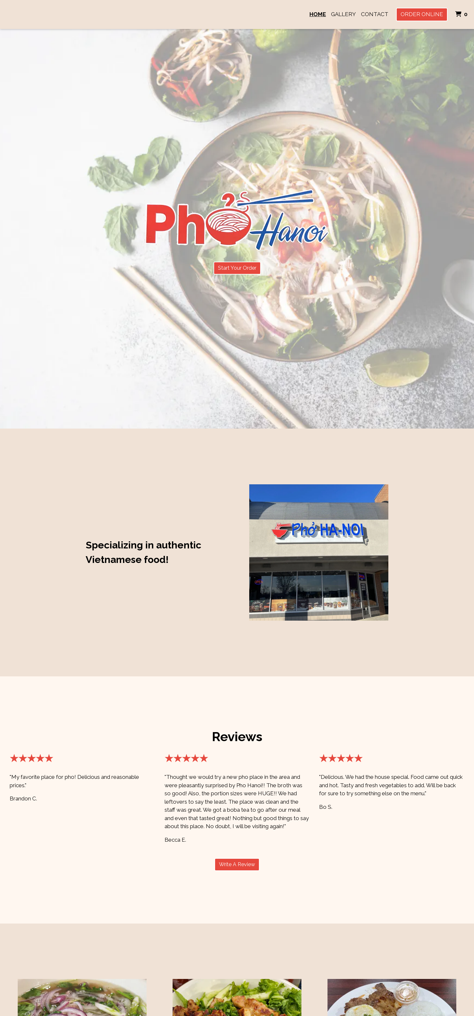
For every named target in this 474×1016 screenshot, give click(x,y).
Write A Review (237, 864)
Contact (374, 14)
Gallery (343, 14)
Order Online (422, 14)
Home (317, 14)
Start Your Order (237, 268)
